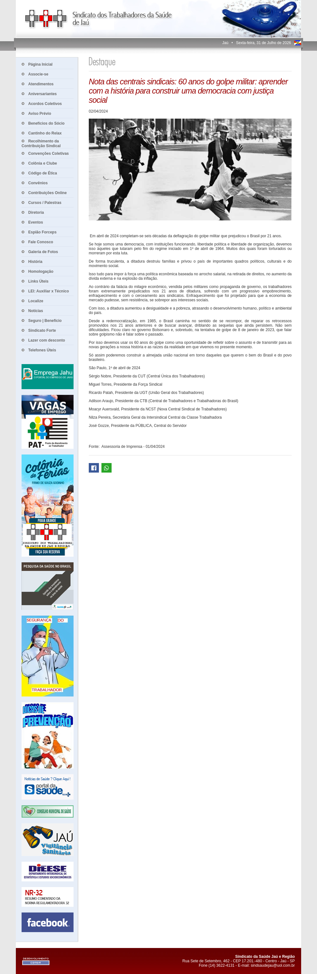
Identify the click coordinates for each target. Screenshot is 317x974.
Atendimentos (41, 84)
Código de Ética (42, 173)
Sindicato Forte (42, 330)
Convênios (38, 183)
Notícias (35, 311)
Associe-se (38, 74)
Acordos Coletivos (45, 103)
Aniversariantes (42, 94)
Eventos (35, 222)
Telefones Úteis (42, 350)
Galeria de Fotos (43, 252)
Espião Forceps (42, 232)
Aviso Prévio (39, 113)
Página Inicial (40, 64)
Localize (35, 301)
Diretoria (36, 212)
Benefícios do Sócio (46, 123)
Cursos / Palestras (44, 202)
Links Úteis (38, 281)
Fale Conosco (40, 242)
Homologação (40, 271)
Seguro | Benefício (44, 320)
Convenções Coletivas (48, 153)
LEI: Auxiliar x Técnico (48, 291)
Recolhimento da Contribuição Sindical (41, 143)
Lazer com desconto (46, 340)
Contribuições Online (47, 193)
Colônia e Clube (42, 163)
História (35, 261)
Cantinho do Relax (44, 133)
